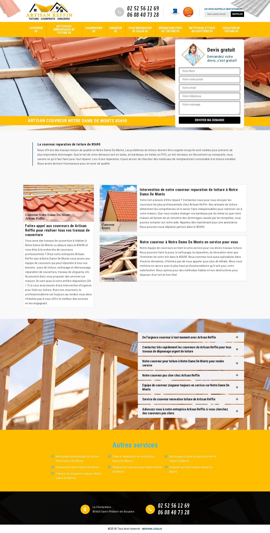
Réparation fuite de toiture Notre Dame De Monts (137, 469)
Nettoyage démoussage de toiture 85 (63, 29)
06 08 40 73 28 (143, 15)
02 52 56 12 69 (143, 9)
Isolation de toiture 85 (231, 29)
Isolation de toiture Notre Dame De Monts (191, 469)
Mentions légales (152, 529)
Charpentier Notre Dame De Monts (77, 467)
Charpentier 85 (93, 29)
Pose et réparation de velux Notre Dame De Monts (134, 458)
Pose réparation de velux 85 (139, 29)
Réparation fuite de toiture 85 (170, 29)
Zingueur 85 (115, 29)
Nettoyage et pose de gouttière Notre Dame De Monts (192, 458)
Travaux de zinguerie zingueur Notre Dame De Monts (79, 476)
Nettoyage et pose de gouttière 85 (202, 29)
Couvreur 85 (36, 29)
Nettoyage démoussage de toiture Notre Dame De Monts (77, 458)
